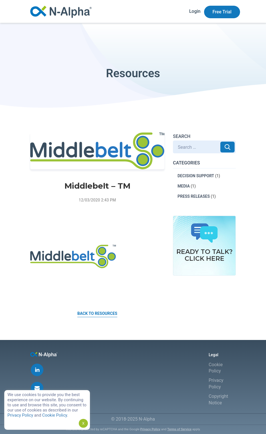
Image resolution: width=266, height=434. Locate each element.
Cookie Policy (54, 415)
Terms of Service (179, 429)
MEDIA (184, 186)
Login (195, 11)
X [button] (83, 423)
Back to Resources (97, 313)
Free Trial (222, 12)
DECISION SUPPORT (196, 176)
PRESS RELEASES (194, 196)
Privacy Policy (150, 429)
